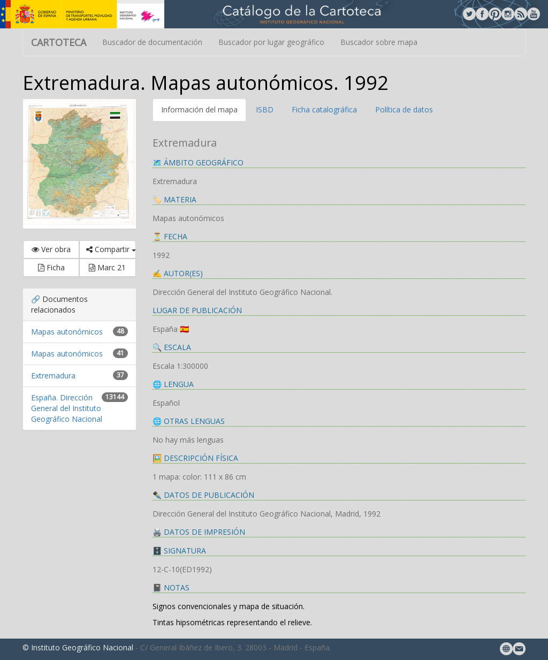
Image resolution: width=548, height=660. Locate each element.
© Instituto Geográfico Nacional (77, 647)
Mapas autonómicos (67, 332)
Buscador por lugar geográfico (271, 42)
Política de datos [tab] (404, 109)
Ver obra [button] (51, 249)
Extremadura (53, 375)
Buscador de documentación (152, 42)
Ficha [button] (51, 267)
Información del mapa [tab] (199, 109)
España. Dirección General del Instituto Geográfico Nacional (66, 408)
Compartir (110, 249)
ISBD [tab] (264, 109)
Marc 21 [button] (107, 267)
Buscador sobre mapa (378, 42)
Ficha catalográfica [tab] (324, 109)
